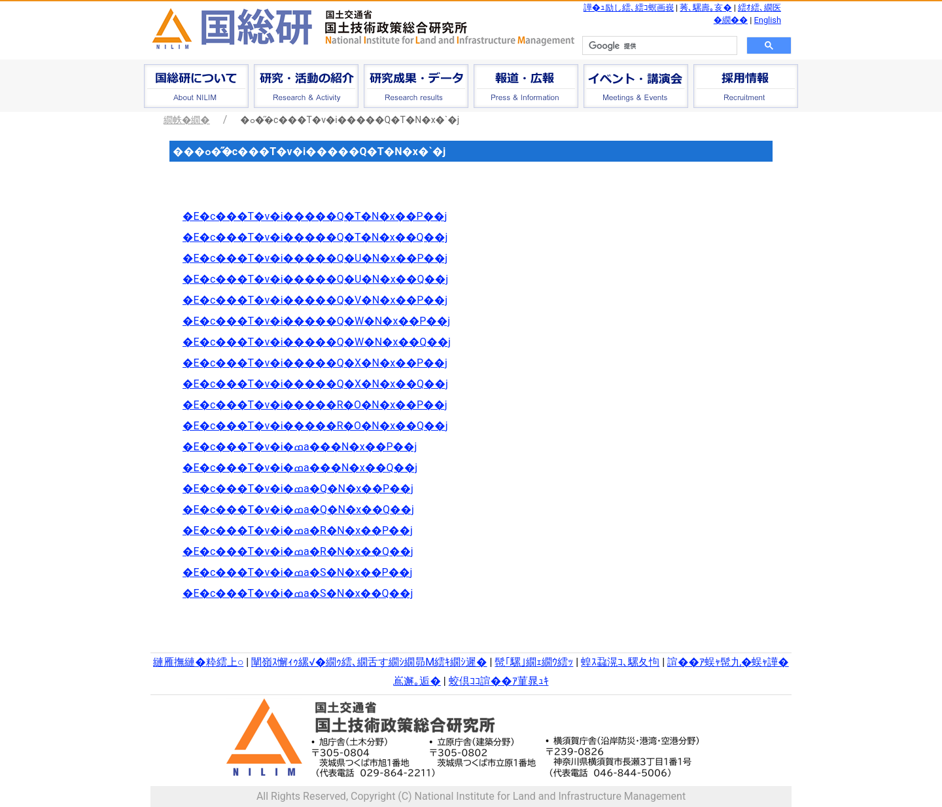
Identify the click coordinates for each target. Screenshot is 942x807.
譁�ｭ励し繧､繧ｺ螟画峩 (629, 7)
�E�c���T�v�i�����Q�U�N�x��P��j (315, 258)
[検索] (658, 46)
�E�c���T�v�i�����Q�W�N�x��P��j (316, 321)
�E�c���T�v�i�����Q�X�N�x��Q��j (315, 384)
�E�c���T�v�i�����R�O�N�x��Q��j (315, 426)
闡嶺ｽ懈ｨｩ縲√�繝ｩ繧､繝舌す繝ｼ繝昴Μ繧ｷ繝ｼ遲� (369, 662)
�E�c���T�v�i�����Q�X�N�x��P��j (315, 363)
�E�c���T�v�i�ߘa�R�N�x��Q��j (298, 551)
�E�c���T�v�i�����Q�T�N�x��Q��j (315, 237)
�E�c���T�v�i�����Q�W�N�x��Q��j (317, 342)
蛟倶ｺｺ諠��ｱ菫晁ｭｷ (499, 681)
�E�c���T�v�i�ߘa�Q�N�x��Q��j (298, 509)
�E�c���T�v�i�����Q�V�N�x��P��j (315, 300)
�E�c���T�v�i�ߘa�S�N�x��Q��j (298, 593)
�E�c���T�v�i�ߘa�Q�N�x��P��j (298, 488)
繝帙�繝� (187, 120)
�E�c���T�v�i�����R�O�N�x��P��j (315, 405)
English (767, 20)
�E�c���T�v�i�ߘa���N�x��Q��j (300, 467)
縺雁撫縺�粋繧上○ (198, 662)
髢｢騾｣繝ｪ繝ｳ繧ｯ (534, 662)
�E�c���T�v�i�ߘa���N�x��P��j (300, 446)
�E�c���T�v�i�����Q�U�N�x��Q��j (315, 279)
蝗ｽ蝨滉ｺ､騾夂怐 (620, 662)
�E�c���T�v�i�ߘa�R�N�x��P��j (298, 530)
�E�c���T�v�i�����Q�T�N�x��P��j (315, 216)
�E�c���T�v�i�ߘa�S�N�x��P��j (297, 572)
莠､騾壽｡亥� (705, 7)
